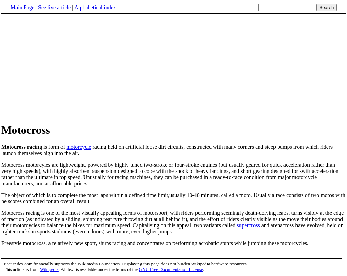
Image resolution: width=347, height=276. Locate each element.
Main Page (22, 7)
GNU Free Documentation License (171, 269)
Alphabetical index (95, 7)
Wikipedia (49, 269)
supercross (248, 225)
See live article (54, 7)
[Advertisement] (59, 68)
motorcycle (78, 147)
